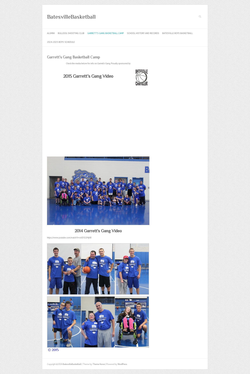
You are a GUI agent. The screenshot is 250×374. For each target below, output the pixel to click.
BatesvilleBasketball (71, 17)
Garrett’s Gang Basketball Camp (106, 33)
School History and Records (143, 33)
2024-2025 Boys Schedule (61, 42)
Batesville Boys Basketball (177, 33)
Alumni (51, 33)
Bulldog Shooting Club (71, 33)
